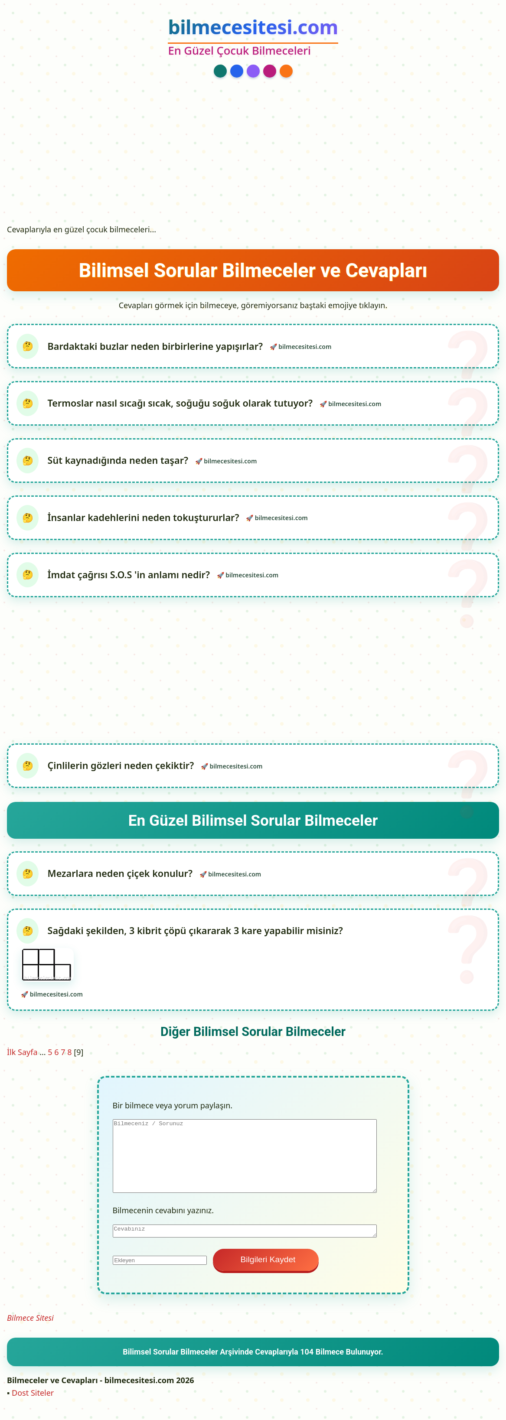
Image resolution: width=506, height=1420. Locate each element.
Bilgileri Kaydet (266, 1265)
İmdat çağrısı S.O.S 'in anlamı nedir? (131, 578)
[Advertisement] (253, 154)
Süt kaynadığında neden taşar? (120, 462)
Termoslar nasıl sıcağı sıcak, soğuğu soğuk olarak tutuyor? (182, 404)
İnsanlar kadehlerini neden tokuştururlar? (145, 520)
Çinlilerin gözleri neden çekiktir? (123, 769)
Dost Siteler (33, 1399)
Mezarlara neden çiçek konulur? (122, 878)
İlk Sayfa (22, 1058)
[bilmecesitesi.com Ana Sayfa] (253, 37)
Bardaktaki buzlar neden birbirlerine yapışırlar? (157, 346)
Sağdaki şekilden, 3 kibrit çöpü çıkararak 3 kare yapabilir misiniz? (182, 959)
